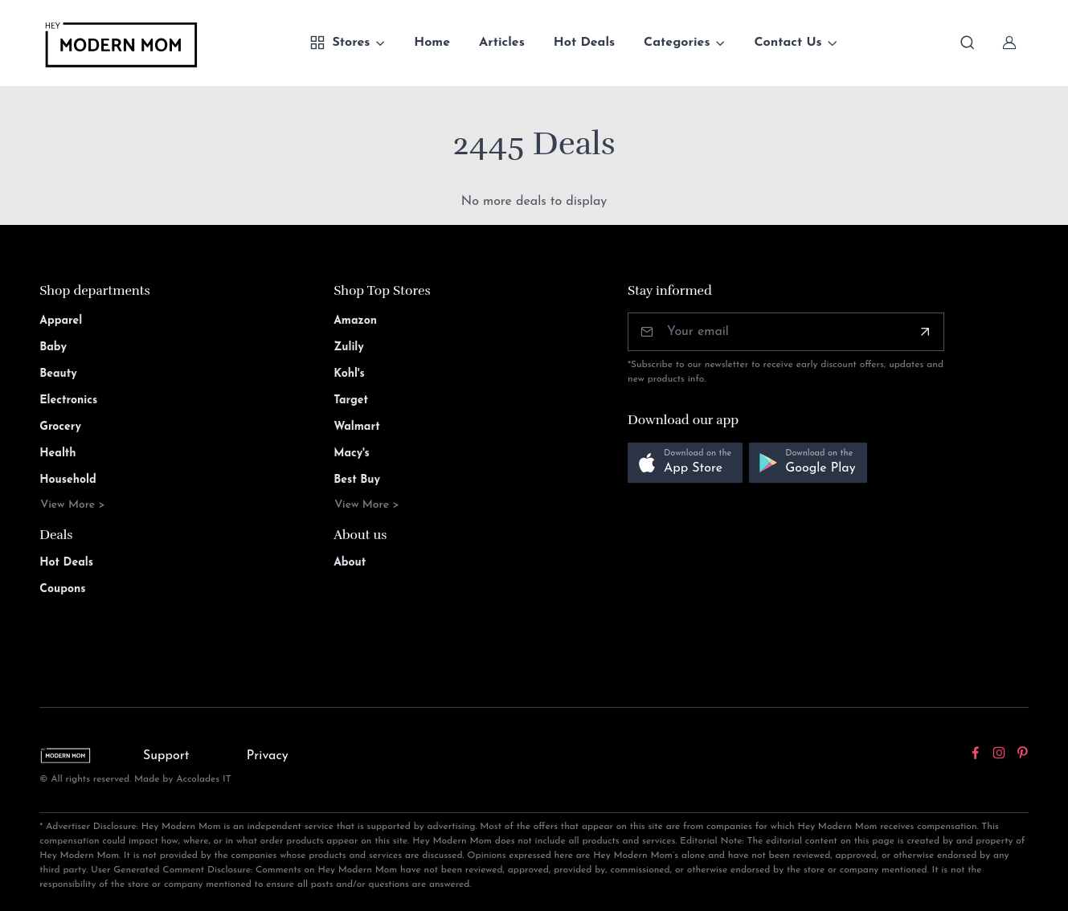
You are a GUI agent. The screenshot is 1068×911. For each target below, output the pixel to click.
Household (67, 480)
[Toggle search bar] (967, 42)
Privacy (267, 756)
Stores (339, 43)
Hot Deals (584, 42)
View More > (72, 505)
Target (350, 400)
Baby (53, 347)
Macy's (351, 453)
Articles (502, 42)
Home (432, 42)
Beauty (58, 374)
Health (57, 453)
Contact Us (787, 42)
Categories (677, 42)
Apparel (60, 321)
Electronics (68, 400)
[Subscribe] (925, 332)
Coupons (62, 589)
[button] (685, 463)
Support (166, 756)
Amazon (355, 321)
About (349, 563)
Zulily (348, 347)
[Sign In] (1009, 42)
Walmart (356, 427)
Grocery (60, 427)
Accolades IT (203, 779)
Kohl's (349, 374)
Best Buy (356, 480)
